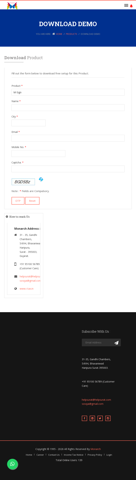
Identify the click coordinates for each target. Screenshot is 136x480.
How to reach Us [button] (19, 216)
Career (40, 454)
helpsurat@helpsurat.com (34, 276)
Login (109, 454)
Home (59, 34)
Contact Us (54, 454)
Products (71, 34)
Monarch (95, 449)
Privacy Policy (95, 454)
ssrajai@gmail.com (30, 280)
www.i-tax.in (26, 288)
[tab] (23, 216)
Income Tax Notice (73, 454)
